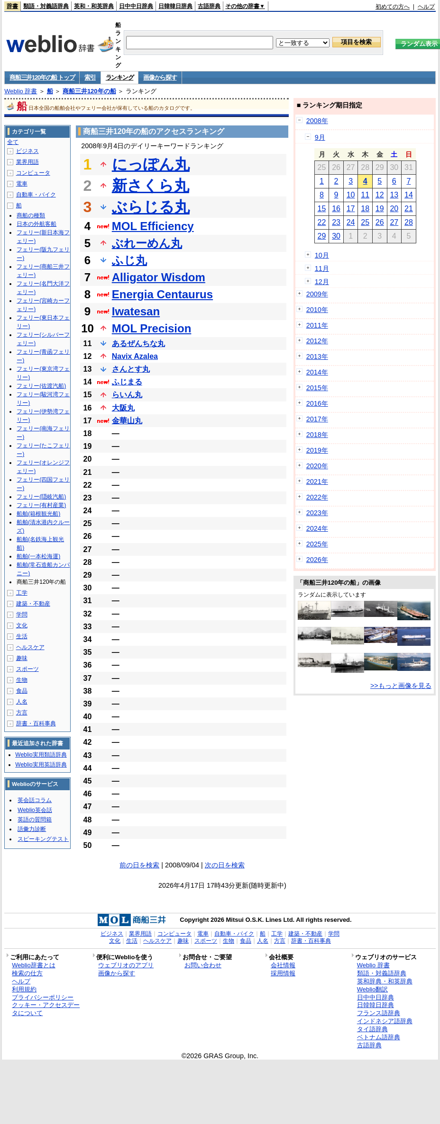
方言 (22, 712)
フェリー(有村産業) (41, 505)
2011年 (317, 325)
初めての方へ (393, 6)
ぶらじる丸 (151, 206)
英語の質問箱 (35, 819)
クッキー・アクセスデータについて (46, 1009)
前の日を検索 (139, 865)
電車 (22, 183)
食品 (22, 690)
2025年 (317, 544)
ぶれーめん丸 (147, 243)
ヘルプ (426, 6)
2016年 (317, 403)
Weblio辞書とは (33, 965)
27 (394, 222)
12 (380, 195)
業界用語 (27, 162)
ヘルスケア (30, 647)
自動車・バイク (36, 194)
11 (365, 195)
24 (351, 222)
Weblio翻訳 (372, 989)
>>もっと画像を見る (400, 685)
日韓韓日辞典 (175, 6)
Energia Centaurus (162, 294)
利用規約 (24, 989)
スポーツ (27, 669)
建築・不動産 (33, 603)
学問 (22, 614)
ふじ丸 (129, 260)
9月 (320, 137)
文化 (22, 625)
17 (351, 209)
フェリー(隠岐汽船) (41, 496)
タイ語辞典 (372, 1029)
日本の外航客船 (36, 224)
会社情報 (283, 965)
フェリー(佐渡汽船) (41, 386)
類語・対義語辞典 (46, 6)
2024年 (317, 528)
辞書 (12, 6)
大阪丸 (123, 408)
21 (408, 209)
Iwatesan (136, 311)
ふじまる (127, 382)
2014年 (317, 372)
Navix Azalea (135, 356)
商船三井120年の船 (89, 91)
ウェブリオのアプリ (126, 965)
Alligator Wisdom (158, 277)
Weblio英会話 (35, 810)
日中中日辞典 (136, 6)
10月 (322, 255)
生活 (22, 636)
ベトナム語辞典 (378, 1037)
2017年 (317, 419)
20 (394, 209)
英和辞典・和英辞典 (384, 981)
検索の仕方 (27, 973)
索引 (89, 77)
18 (365, 209)
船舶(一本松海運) (38, 556)
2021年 (317, 481)
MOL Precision (152, 328)
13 (394, 195)
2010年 (317, 309)
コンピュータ (33, 172)
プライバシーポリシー (42, 997)
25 (365, 222)
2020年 (317, 466)
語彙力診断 (32, 829)
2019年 (317, 450)
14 (408, 195)
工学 (22, 592)
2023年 (317, 513)
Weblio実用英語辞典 (40, 764)
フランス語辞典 (378, 1013)
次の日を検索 (225, 865)
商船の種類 (31, 215)
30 (336, 236)
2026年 (317, 559)
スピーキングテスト (43, 839)
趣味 (22, 658)
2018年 (317, 434)
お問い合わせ (202, 965)
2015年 (317, 388)
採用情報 (283, 973)
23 (336, 222)
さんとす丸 (131, 369)
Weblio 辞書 (20, 91)
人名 (22, 701)
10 (351, 195)
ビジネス (27, 151)
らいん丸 (127, 395)
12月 (322, 281)
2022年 (317, 497)
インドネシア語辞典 (384, 1021)
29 (322, 236)
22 (322, 222)
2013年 (317, 356)
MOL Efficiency (153, 226)
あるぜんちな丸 (138, 343)
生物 (22, 680)
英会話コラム (35, 800)
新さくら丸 (150, 185)
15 (322, 209)
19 (380, 209)
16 (336, 209)
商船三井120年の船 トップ (41, 77)
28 (408, 222)
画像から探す (159, 77)
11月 (322, 268)
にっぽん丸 (151, 164)
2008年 (317, 121)
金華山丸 (127, 421)
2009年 (317, 294)
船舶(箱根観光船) (38, 513)
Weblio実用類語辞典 (40, 754)
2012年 (317, 341)
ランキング (120, 77)
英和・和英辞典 (94, 6)
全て (12, 142)
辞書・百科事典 (36, 723)
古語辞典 (209, 6)
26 (380, 222)
